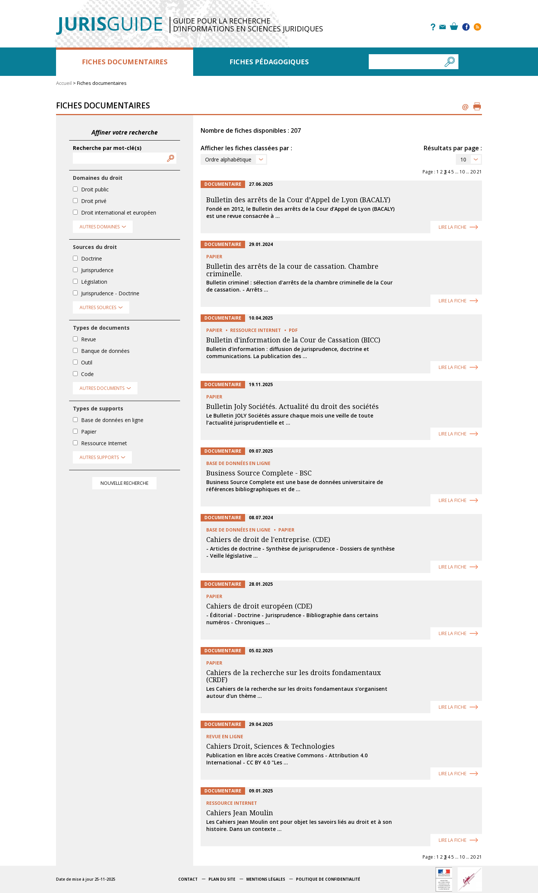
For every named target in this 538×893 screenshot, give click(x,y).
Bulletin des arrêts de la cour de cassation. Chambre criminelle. (292, 270)
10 (463, 159)
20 (473, 172)
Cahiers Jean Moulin (239, 813)
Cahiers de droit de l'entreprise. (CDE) (268, 540)
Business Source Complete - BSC (259, 473)
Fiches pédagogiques (269, 61)
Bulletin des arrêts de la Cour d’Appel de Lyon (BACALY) (298, 200)
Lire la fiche (452, 227)
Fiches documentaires (124, 61)
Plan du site (221, 879)
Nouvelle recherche (124, 483)
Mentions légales (265, 879)
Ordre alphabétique (228, 159)
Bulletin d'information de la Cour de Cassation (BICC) (293, 340)
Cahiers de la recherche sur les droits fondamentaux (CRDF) (293, 676)
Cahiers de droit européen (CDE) (259, 606)
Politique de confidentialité (328, 879)
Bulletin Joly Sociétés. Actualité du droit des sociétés (292, 406)
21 (479, 172)
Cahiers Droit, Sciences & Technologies (270, 746)
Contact (188, 879)
